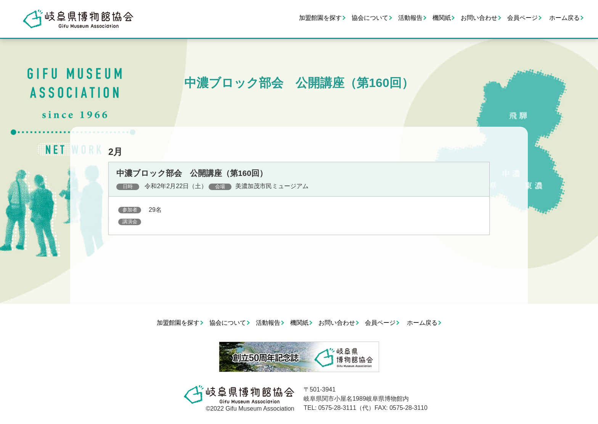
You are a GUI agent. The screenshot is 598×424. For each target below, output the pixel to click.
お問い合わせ (479, 18)
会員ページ (522, 18)
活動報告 (410, 18)
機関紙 (441, 18)
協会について (370, 18)
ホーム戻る (564, 18)
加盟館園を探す (320, 18)
